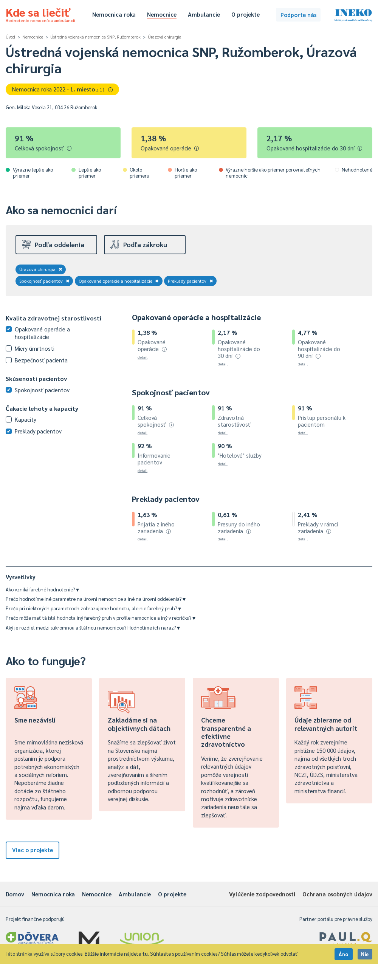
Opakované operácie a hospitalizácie (119, 281)
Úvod (10, 37)
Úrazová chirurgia (164, 37)
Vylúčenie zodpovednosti (262, 893)
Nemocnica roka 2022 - (62, 89)
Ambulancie (204, 14)
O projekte (245, 14)
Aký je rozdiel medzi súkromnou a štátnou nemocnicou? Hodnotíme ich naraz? (93, 627)
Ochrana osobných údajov (337, 893)
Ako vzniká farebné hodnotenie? (42, 589)
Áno (344, 954)
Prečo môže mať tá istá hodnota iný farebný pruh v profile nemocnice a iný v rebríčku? (100, 617)
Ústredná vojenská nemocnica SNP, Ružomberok (95, 37)
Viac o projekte (32, 849)
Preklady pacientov (190, 281)
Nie (365, 954)
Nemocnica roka (114, 14)
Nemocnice (162, 14)
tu (145, 953)
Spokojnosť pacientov (44, 281)
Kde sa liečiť (40, 14)
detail (142, 356)
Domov (15, 893)
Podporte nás (298, 14)
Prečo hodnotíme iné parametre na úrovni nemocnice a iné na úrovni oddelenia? (96, 599)
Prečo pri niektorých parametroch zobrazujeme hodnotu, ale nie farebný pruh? (93, 608)
